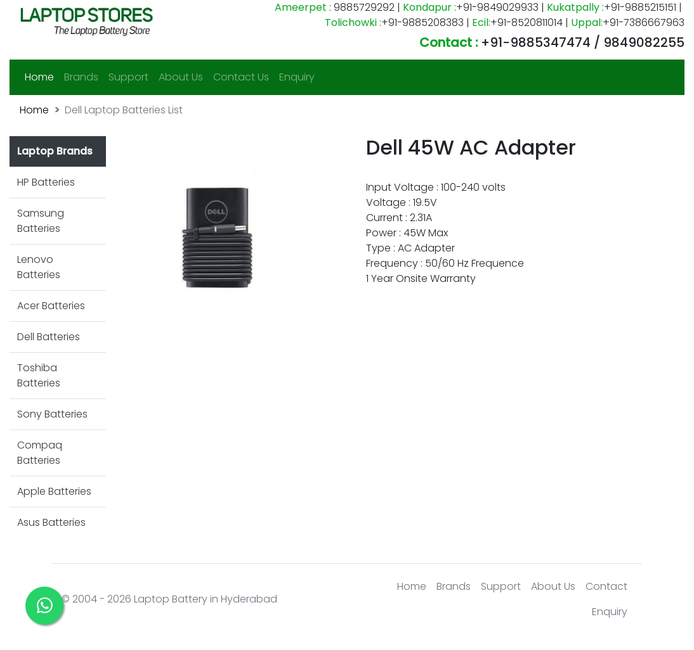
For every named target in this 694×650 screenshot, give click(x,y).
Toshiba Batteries (38, 375)
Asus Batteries (51, 522)
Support (128, 77)
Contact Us (241, 77)
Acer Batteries (51, 305)
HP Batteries (46, 182)
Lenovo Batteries (38, 267)
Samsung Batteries (40, 221)
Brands (81, 77)
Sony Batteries (52, 414)
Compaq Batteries (39, 453)
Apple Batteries (54, 491)
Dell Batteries (48, 336)
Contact (606, 586)
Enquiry (297, 77)
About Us (181, 77)
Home (42, 76)
